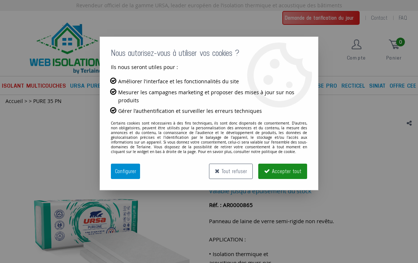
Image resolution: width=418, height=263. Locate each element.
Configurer (125, 171)
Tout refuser (231, 171)
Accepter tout (282, 171)
